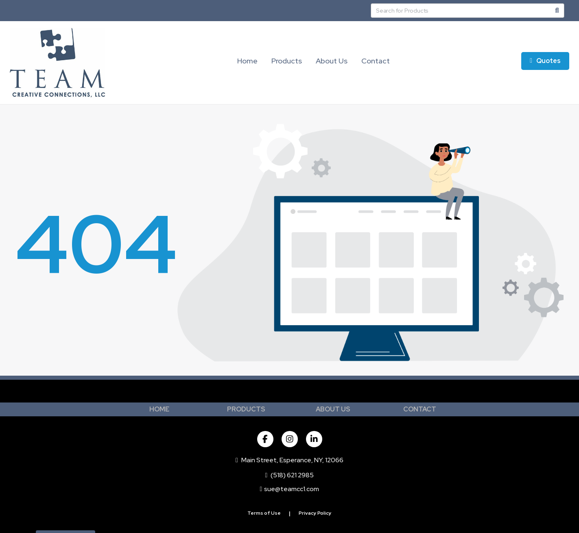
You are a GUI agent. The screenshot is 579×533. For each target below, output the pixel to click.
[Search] (557, 10)
